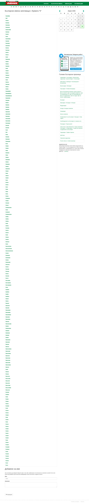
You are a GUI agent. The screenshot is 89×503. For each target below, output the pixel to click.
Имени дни (68, 3)
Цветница (62, 135)
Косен (7, 273)
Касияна (8, 116)
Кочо (7, 287)
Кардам (7, 100)
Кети (7, 143)
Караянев (8, 98)
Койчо (7, 225)
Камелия (8, 59)
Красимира (8, 314)
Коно (7, 243)
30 (71, 29)
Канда (7, 70)
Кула (7, 408)
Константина (9, 248)
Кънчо (7, 458)
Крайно (7, 291)
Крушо (7, 373)
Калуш (7, 47)
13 (60, 23)
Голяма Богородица (70, 88)
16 (71, 23)
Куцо (7, 440)
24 (75, 26)
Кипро (7, 161)
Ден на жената (63, 92)
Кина (7, 155)
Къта (7, 462)
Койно (7, 221)
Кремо (7, 337)
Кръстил (8, 380)
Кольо (7, 232)
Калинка (8, 25)
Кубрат (7, 394)
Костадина (8, 282)
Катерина (8, 123)
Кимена (7, 152)
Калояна (8, 43)
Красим (7, 307)
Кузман (7, 405)
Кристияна (8, 364)
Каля (7, 56)
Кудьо (7, 403)
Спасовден (62, 128)
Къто (7, 465)
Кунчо (7, 424)
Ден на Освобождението (75, 94)
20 (60, 26)
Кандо (7, 72)
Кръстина (8, 385)
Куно (7, 421)
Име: (6, 476)
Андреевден (63, 77)
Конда (7, 237)
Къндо (7, 456)
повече (66, 151)
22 (68, 26)
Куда (7, 396)
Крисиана (8, 339)
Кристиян (8, 362)
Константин (8, 246)
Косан (7, 266)
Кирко (7, 171)
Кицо (7, 191)
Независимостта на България (67, 116)
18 (78, 23)
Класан (7, 202)
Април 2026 (71, 11)
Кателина (8, 120)
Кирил (7, 166)
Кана (7, 68)
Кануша (7, 84)
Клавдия (8, 198)
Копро (7, 259)
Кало (7, 36)
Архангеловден (69, 78)
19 (82, 23)
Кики (7, 150)
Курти (7, 433)
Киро (7, 173)
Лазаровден (63, 111)
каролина (8, 114)
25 (78, 26)
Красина (8, 316)
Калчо (7, 52)
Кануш (7, 82)
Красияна (8, 319)
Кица (7, 189)
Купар (7, 428)
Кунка (7, 419)
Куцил (7, 435)
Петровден (62, 124)
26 (82, 26)
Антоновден (69, 77)
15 (68, 23)
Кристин (8, 355)
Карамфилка (9, 95)
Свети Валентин (70, 126)
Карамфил (8, 91)
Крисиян (8, 342)
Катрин (7, 127)
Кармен (7, 109)
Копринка (8, 257)
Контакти (82, 501)
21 (64, 26)
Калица (7, 31)
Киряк (7, 177)
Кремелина (8, 328)
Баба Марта (63, 81)
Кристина (8, 358)
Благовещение (75, 81)
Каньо (7, 86)
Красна (7, 321)
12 (82, 19)
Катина (7, 125)
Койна (7, 218)
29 (68, 29)
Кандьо (7, 75)
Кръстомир (8, 387)
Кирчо (7, 175)
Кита (7, 180)
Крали (7, 298)
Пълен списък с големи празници (67, 140)
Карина (7, 104)
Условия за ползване (75, 501)
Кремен (7, 330)
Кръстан (8, 376)
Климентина (8, 214)
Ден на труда (74, 95)
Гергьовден (62, 88)
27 (60, 29)
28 (64, 29)
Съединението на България (66, 129)
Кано (7, 79)
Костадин (8, 280)
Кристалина (8, 348)
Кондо (7, 239)
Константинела (9, 250)
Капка (7, 88)
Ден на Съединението (65, 95)
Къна (7, 451)
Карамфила (8, 93)
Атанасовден (77, 78)
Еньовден (62, 99)
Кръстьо (8, 389)
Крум (7, 369)
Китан (7, 182)
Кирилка (8, 168)
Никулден (76, 116)
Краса (7, 300)
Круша (7, 371)
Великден (69, 85)
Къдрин (7, 446)
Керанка (8, 139)
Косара (7, 271)
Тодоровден (63, 132)
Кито (7, 186)
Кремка (7, 335)
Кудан (7, 399)
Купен (7, 430)
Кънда (7, 453)
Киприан (8, 159)
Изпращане (9, 494)
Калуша (7, 50)
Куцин (7, 437)
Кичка (7, 196)
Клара (7, 200)
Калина (7, 22)
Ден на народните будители (74, 92)
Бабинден (68, 81)
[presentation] (12, 490)
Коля (7, 234)
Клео (7, 209)
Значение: (7, 481)
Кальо (7, 54)
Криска (7, 344)
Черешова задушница (65, 138)
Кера (7, 134)
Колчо (7, 230)
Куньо (7, 426)
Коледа (61, 108)
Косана (7, 269)
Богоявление (63, 83)
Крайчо (7, 296)
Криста (7, 346)
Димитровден (67, 97)
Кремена (8, 332)
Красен (7, 303)
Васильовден (63, 85)
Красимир (8, 310)
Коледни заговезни (68, 108)
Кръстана (8, 378)
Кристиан (8, 351)
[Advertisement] (71, 42)
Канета (7, 77)
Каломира (8, 38)
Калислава (8, 29)
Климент (8, 212)
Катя (7, 129)
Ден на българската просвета (66, 91)
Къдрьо (7, 449)
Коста (7, 278)
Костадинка (8, 285)
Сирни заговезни (78, 126)
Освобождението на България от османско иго (70, 121)
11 (78, 19)
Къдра (7, 444)
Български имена (56, 3)
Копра (7, 253)
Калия (7, 34)
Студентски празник (77, 128)
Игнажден (68, 102)
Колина (7, 228)
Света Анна (62, 126)
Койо (7, 223)
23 (71, 26)
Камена (7, 66)
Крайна (7, 289)
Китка (7, 184)
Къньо (7, 460)
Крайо (7, 294)
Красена (8, 305)
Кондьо (7, 241)
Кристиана (8, 353)
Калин (7, 20)
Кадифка (8, 15)
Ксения (7, 392)
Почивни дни (78, 3)
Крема (7, 326)
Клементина (8, 207)
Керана (7, 136)
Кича (7, 193)
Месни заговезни (64, 114)
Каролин (8, 111)
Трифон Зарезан (70, 132)
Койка (7, 216)
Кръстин (8, 383)
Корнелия (8, 262)
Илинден (73, 102)
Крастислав (8, 323)
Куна (7, 417)
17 (75, 23)
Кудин (7, 401)
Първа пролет (69, 124)
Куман (7, 415)
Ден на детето (77, 91)
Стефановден (69, 128)
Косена (7, 275)
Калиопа (8, 27)
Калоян (7, 41)
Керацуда (8, 141)
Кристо (7, 367)
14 (64, 23)
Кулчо (7, 410)
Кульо (7, 412)
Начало (46, 3)
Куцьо (7, 442)
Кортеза (7, 264)
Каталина (8, 118)
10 (75, 19)
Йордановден (63, 105)
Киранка (8, 164)
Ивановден (62, 102)
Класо (7, 205)
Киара (7, 145)
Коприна (8, 255)
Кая (6, 132)
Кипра (7, 157)
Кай (6, 18)
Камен (7, 61)
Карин (7, 102)
